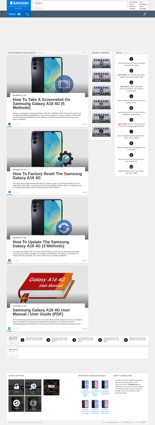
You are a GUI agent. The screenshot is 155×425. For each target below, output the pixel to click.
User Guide (142, 8)
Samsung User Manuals (133, 9)
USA (140, 2)
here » (144, 422)
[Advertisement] (77, 34)
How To (132, 4)
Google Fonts (113, 422)
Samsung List (143, 4)
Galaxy (141, 6)
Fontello (128, 422)
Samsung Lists (132, 7)
